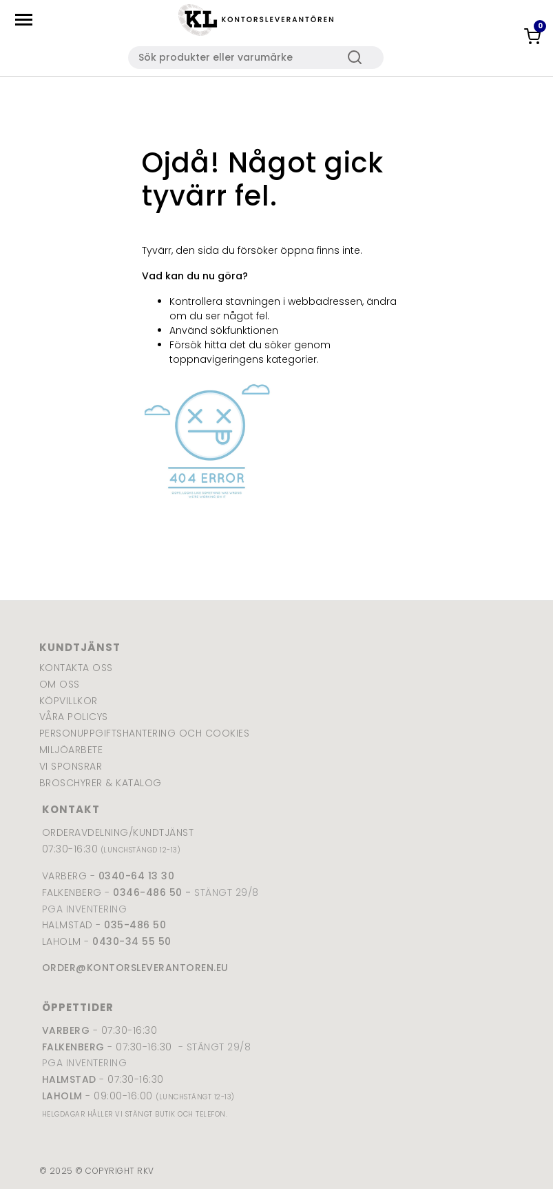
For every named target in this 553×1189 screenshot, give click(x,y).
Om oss (59, 684)
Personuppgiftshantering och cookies (144, 733)
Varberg (66, 1030)
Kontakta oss (76, 668)
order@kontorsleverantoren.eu (135, 968)
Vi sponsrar (71, 766)
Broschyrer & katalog (100, 783)
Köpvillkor (68, 701)
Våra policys (73, 716)
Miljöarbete (71, 750)
